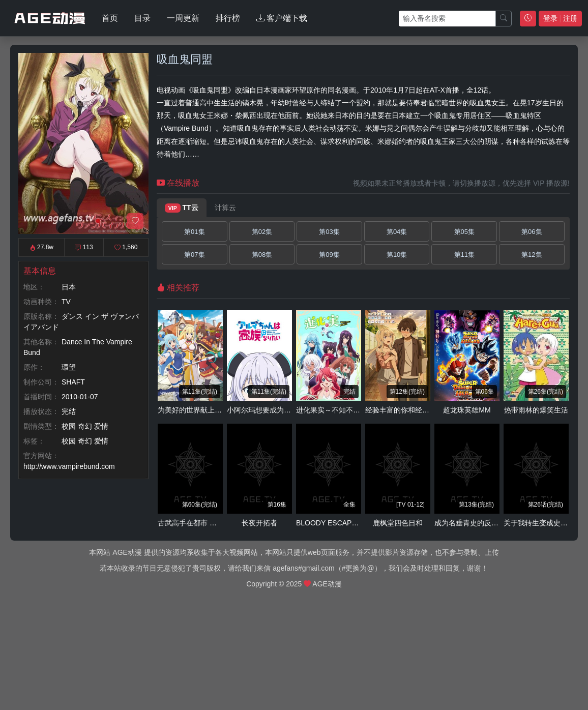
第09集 (329, 254)
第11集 (464, 254)
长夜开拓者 (259, 523)
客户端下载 (281, 18)
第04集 (397, 231)
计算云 (225, 207)
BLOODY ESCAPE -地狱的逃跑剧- (351, 523)
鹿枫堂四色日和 (398, 523)
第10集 (397, 254)
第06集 (531, 231)
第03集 (329, 231)
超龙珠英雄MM (466, 410)
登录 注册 (560, 18)
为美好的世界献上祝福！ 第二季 (208, 410)
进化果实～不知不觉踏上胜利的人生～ (356, 410)
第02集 (262, 231)
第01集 (194, 231)
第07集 (194, 254)
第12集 (531, 254)
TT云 (181, 208)
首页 (110, 18)
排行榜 (228, 18)
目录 (142, 18)
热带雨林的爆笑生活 (536, 410)
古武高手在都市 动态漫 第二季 (206, 523)
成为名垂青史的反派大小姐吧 (480, 523)
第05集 (464, 231)
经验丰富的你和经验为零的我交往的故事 (429, 410)
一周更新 (183, 18)
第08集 (262, 254)
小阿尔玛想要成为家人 (262, 410)
